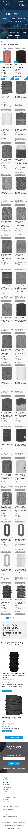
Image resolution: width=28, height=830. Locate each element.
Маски (18, 32)
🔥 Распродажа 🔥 (7, 29)
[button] (7, 5)
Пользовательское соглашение (11, 806)
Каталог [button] (5, 18)
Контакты (18, 21)
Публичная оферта (8, 804)
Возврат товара (7, 794)
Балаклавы (12, 32)
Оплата (5, 791)
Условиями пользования (18, 768)
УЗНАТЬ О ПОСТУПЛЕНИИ (6, 110)
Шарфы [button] (4, 32)
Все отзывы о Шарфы (14, 737)
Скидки (5, 814)
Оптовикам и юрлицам (18, 18)
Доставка (6, 789)
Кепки (24, 32)
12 (20, 617)
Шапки (24, 29)
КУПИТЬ (2, 78)
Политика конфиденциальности (11, 816)
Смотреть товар (7, 691)
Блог (5, 811)
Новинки (10, 21)
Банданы (17, 29)
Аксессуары (17, 35)
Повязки (10, 35)
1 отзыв (3, 102)
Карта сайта (7, 801)
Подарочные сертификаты (14, 37)
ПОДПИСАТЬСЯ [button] (14, 763)
